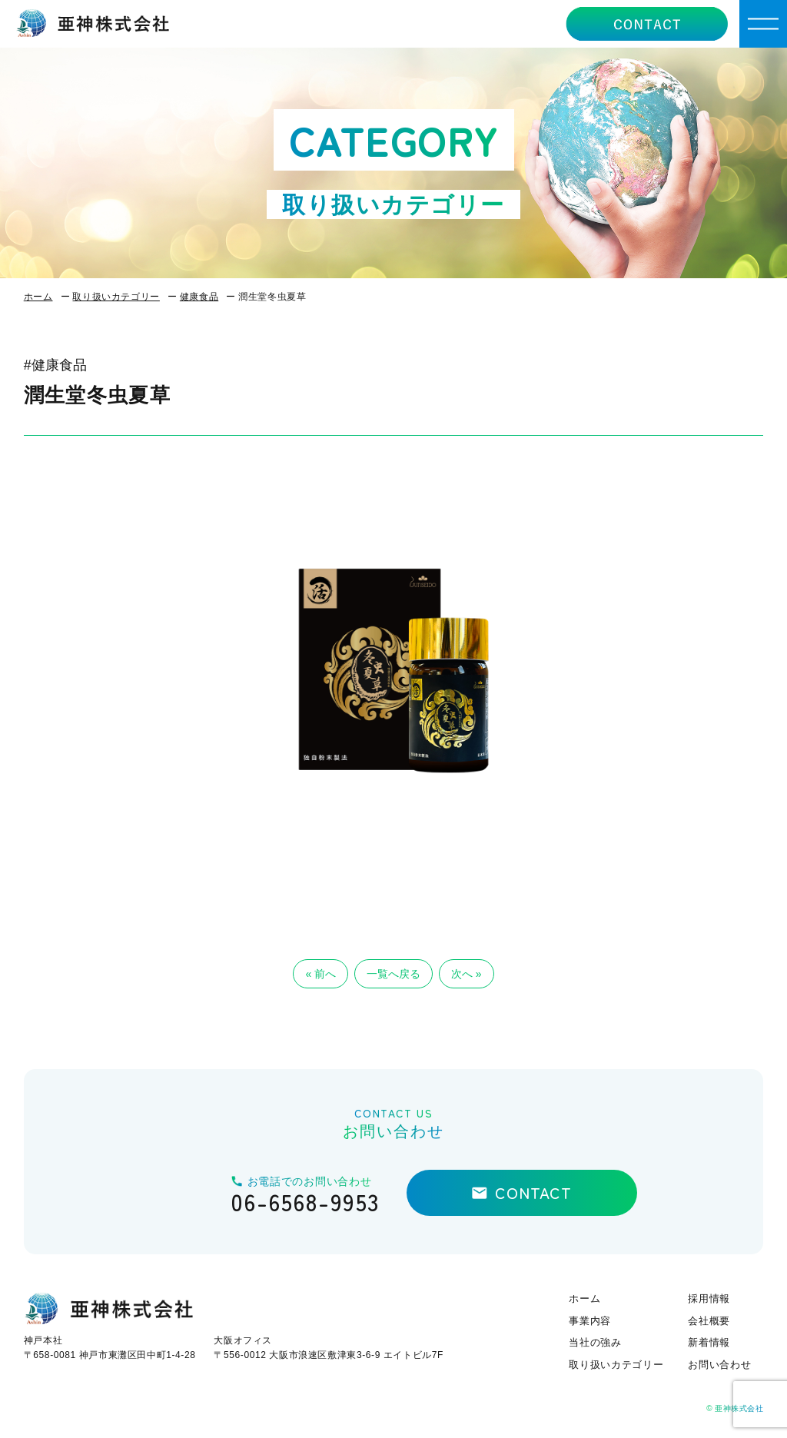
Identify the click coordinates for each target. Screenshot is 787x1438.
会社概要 (709, 1321)
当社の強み (595, 1342)
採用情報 (709, 1298)
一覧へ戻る (393, 974)
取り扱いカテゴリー (115, 296)
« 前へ (320, 974)
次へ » (466, 974)
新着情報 (709, 1342)
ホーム (38, 296)
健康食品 (199, 296)
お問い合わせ (719, 1364)
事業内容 (590, 1321)
